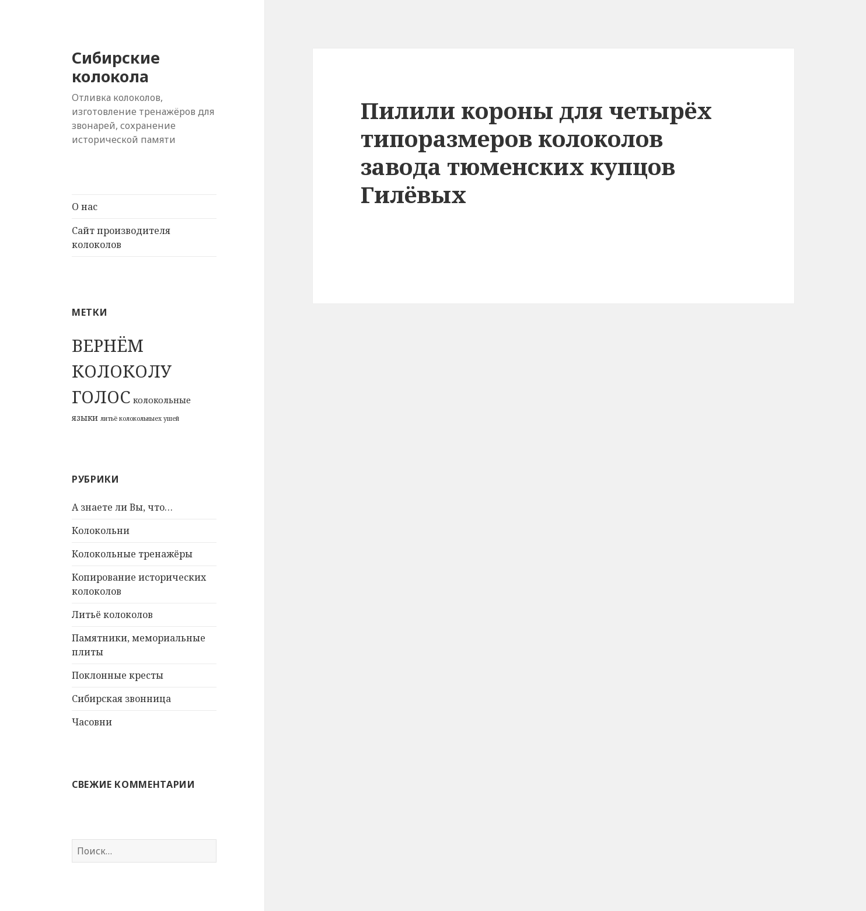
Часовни (92, 721)
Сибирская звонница (121, 698)
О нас (84, 206)
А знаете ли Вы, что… (122, 507)
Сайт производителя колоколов (121, 237)
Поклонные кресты (117, 675)
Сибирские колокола (116, 67)
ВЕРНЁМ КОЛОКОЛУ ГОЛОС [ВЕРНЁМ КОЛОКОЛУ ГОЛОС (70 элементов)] (122, 371)
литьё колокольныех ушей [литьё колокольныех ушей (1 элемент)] (139, 418)
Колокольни (101, 530)
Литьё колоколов (112, 614)
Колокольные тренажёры (132, 553)
